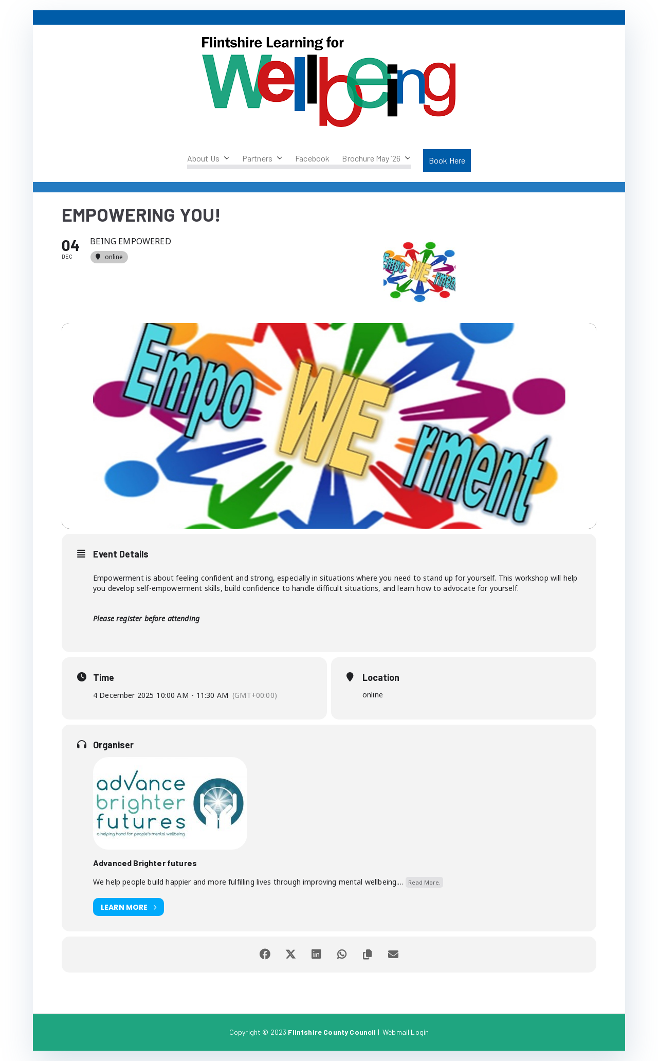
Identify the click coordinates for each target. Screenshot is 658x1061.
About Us (208, 158)
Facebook (312, 158)
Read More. (424, 882)
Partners (262, 158)
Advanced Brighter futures (145, 863)
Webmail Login (405, 1032)
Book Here (447, 160)
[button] (225, 158)
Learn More (128, 907)
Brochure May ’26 (376, 158)
